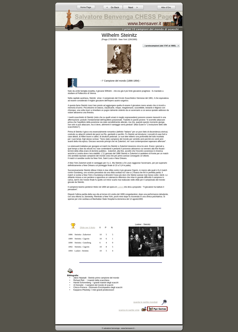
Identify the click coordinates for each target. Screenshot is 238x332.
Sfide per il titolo (87, 227)
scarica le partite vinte (129, 310)
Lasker (120, 187)
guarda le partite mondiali (145, 302)
